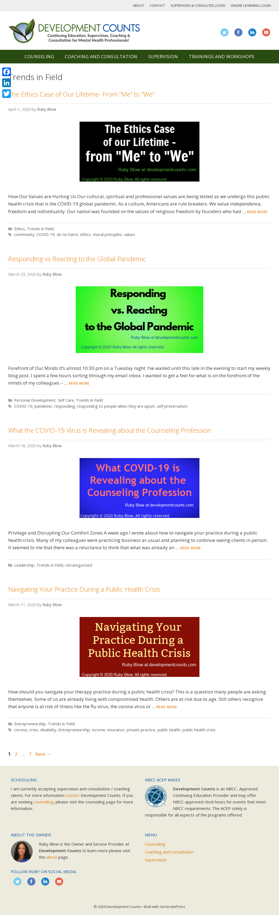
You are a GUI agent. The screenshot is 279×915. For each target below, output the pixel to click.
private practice (141, 729)
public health (168, 729)
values (129, 234)
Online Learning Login (251, 5)
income (98, 729)
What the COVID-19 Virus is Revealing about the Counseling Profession (109, 430)
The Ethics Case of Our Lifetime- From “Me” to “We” (81, 94)
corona (20, 729)
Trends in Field (40, 228)
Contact (157, 5)
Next (43, 754)
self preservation (172, 406)
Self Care (66, 400)
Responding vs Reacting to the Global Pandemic (77, 258)
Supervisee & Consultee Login (198, 5)
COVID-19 (45, 234)
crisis (33, 729)
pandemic (43, 406)
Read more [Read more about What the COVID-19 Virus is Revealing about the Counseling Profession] (190, 548)
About (138, 5)
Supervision (163, 57)
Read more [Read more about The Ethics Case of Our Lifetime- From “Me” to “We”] (257, 212)
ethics (85, 234)
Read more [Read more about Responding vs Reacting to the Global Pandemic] (79, 383)
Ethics (19, 228)
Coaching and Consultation (101, 57)
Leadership (24, 565)
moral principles (107, 234)
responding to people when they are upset (116, 406)
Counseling (39, 57)
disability (48, 729)
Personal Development (35, 400)
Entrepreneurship (30, 723)
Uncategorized (78, 565)
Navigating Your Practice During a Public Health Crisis (84, 589)
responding (64, 406)
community (24, 234)
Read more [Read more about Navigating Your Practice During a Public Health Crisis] (167, 707)
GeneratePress (172, 906)
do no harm (67, 234)
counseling (43, 802)
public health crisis (199, 729)
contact (73, 795)
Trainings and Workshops (221, 57)
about (51, 857)
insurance (116, 729)
